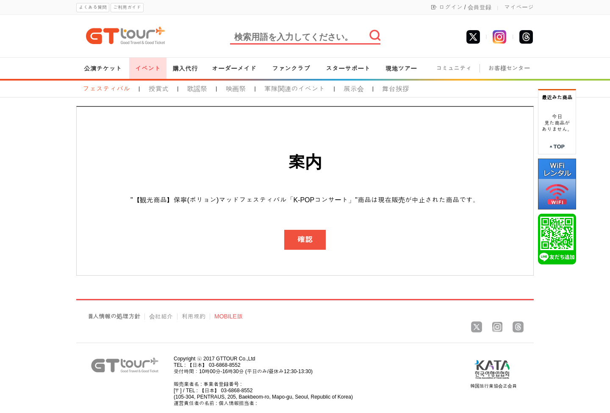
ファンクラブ (291, 68)
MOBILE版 (228, 316)
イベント (148, 68)
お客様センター (509, 68)
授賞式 (158, 89)
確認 (305, 239)
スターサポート (348, 68)
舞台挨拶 (395, 89)
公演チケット (103, 68)
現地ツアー (401, 68)
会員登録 (479, 7)
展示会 (354, 89)
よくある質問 (93, 7)
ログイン (451, 7)
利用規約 (193, 316)
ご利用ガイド (127, 7)
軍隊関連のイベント (294, 89)
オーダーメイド (234, 68)
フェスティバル (106, 89)
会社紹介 (161, 316)
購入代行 (185, 68)
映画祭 (235, 89)
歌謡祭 (197, 89)
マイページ (519, 7)
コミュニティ (453, 68)
